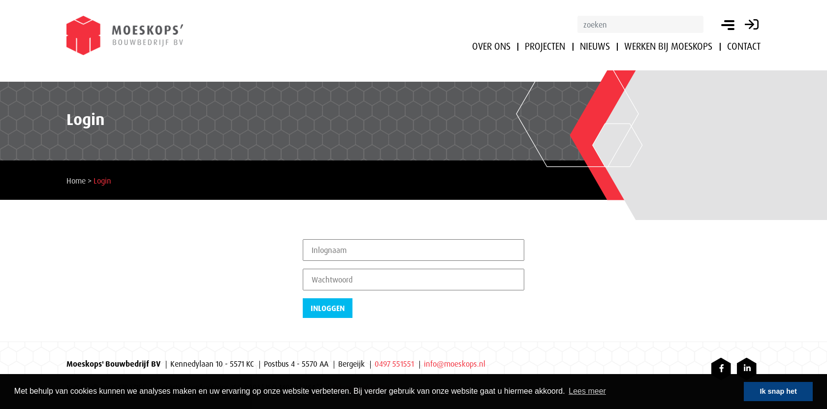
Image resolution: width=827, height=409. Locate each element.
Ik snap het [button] (778, 391)
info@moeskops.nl (454, 364)
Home (76, 181)
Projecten (545, 46)
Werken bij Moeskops (668, 46)
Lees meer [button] (587, 391)
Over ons (491, 46)
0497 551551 (394, 364)
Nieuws (595, 46)
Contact (744, 46)
